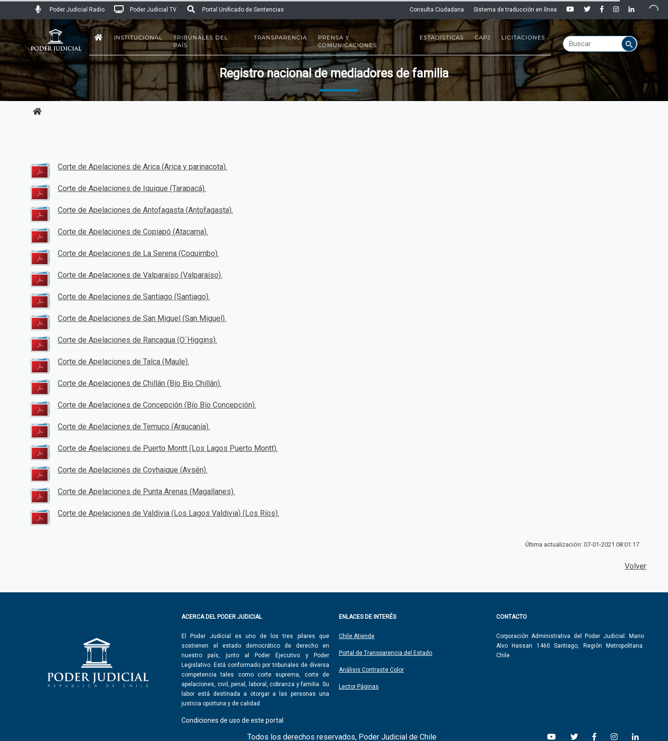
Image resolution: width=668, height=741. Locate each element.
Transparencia (280, 37)
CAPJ (482, 37)
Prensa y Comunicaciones (347, 41)
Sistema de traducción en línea (515, 9)
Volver (635, 566)
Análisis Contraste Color (371, 669)
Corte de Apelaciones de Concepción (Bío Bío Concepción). (157, 404)
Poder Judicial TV (145, 9)
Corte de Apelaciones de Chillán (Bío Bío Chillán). (139, 383)
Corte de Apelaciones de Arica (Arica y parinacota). (142, 166)
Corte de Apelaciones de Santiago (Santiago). (134, 296)
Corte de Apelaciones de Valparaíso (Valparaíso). (140, 275)
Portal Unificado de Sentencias (235, 9)
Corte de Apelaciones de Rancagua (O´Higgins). (137, 340)
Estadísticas (442, 37)
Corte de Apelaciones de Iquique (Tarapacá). (132, 188)
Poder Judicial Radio (69, 9)
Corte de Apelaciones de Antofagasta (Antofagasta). (145, 210)
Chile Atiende (356, 636)
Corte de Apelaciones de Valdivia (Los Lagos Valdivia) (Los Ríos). (168, 513)
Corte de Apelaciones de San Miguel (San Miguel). (142, 318)
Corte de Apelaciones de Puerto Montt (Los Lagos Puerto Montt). (168, 448)
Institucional (138, 37)
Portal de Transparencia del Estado (385, 653)
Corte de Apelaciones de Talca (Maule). (123, 361)
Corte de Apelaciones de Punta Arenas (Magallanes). (146, 491)
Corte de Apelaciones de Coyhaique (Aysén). (132, 469)
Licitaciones (523, 37)
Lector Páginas (359, 686)
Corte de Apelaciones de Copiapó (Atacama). (133, 231)
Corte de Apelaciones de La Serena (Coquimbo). (138, 253)
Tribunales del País (200, 41)
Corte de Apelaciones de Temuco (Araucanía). (134, 426)
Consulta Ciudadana (437, 9)
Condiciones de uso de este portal (232, 720)
